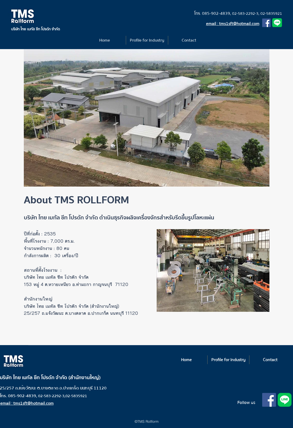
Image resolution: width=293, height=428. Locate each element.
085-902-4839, (217, 13)
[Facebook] (266, 23)
